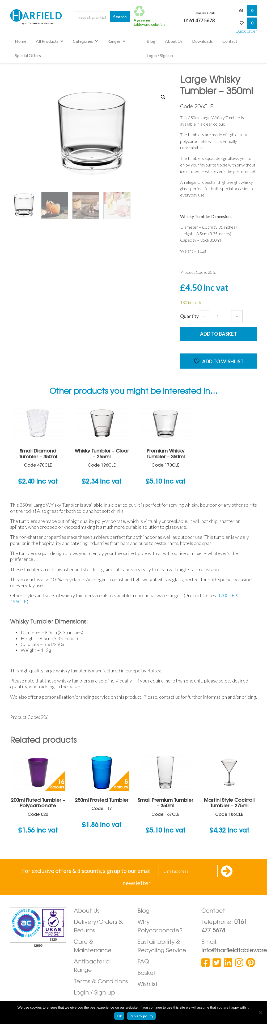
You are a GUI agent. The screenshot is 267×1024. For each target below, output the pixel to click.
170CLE (226, 595)
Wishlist (148, 984)
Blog (151, 41)
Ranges (114, 41)
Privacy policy (141, 1016)
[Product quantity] (219, 316)
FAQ (143, 962)
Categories (83, 41)
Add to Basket (218, 334)
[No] (260, 1012)
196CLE (18, 601)
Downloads (202, 41)
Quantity (189, 316)
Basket (147, 973)
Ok (119, 1016)
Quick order (246, 30)
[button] (163, 97)
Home (20, 41)
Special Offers (28, 55)
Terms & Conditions (101, 982)
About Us (174, 41)
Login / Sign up (160, 55)
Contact (229, 41)
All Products (47, 41)
